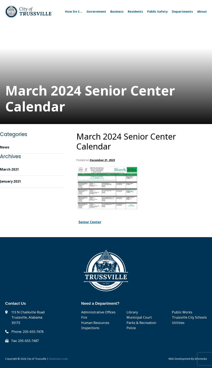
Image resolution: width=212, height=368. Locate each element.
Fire (84, 317)
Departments (182, 11)
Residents (135, 11)
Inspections (90, 328)
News (4, 147)
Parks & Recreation (141, 322)
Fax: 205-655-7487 (25, 340)
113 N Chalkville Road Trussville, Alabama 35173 (28, 317)
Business (117, 11)
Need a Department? (100, 303)
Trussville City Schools (189, 317)
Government (96, 11)
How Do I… (73, 11)
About (202, 11)
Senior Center (89, 222)
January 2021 (10, 181)
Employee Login (58, 359)
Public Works (182, 312)
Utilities (178, 322)
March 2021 (9, 169)
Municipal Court (139, 317)
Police (131, 328)
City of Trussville (36, 359)
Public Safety (157, 11)
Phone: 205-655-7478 (27, 331)
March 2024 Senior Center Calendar (126, 141)
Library (132, 312)
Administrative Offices (98, 312)
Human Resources (95, 322)
